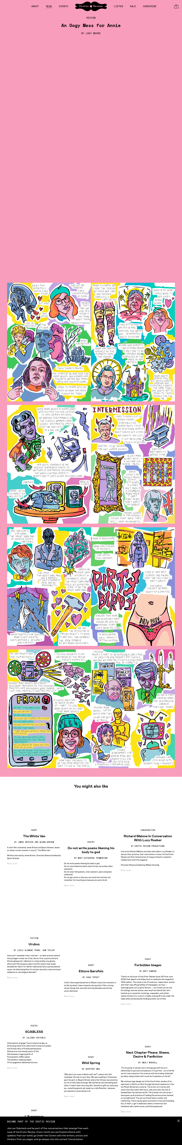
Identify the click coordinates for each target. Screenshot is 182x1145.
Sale (133, 6)
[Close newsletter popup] (177, 1121)
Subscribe (150, 6)
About (35, 6)
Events (63, 6)
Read (49, 6)
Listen (118, 6)
